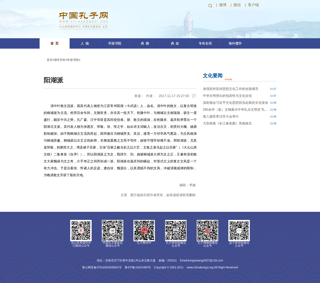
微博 (223, 5)
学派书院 (73, 59)
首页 (49, 59)
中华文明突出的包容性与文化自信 (227, 95)
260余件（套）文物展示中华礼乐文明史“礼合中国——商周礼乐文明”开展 (236, 109)
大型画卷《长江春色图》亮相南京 (227, 123)
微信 (237, 5)
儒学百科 (60, 59)
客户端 (253, 5)
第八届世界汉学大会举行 (221, 116)
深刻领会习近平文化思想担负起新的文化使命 (235, 102)
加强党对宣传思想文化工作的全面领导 (230, 89)
